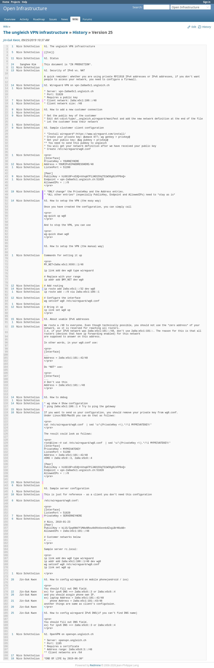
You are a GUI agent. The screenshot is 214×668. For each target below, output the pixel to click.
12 (12, 164)
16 (12, 412)
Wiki (75, 19)
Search (137, 7)
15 (12, 319)
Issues (53, 19)
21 (12, 601)
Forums (87, 19)
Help (24, 1)
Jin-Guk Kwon (11, 40)
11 (12, 58)
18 (12, 658)
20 (12, 579)
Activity (24, 19)
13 (12, 70)
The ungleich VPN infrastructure (35, 32)
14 (12, 85)
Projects (15, 1)
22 (12, 591)
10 (12, 494)
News (64, 19)
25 (12, 613)
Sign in (206, 1)
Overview (9, 19)
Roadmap (39, 19)
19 (12, 191)
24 (12, 64)
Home (5, 1)
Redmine (95, 665)
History (80, 32)
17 (12, 655)
